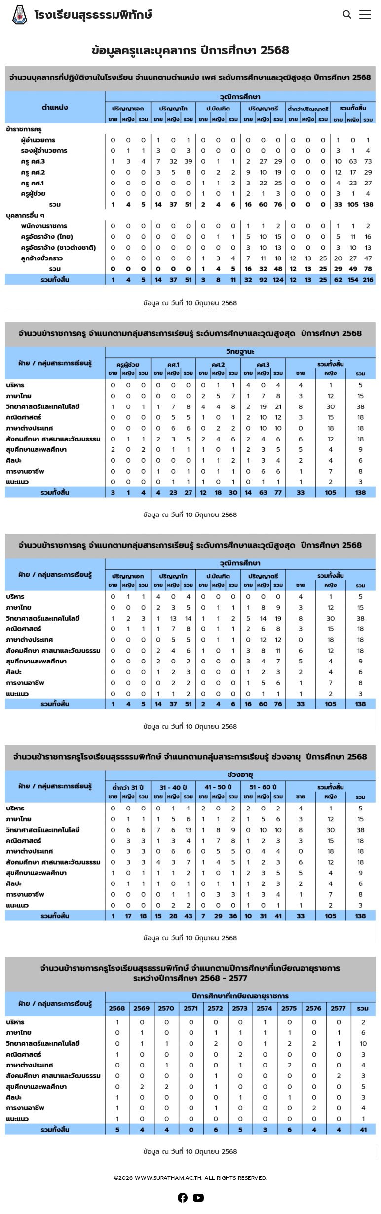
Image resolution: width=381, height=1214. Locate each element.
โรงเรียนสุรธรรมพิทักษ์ (93, 15)
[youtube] (198, 1198)
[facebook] (183, 1198)
